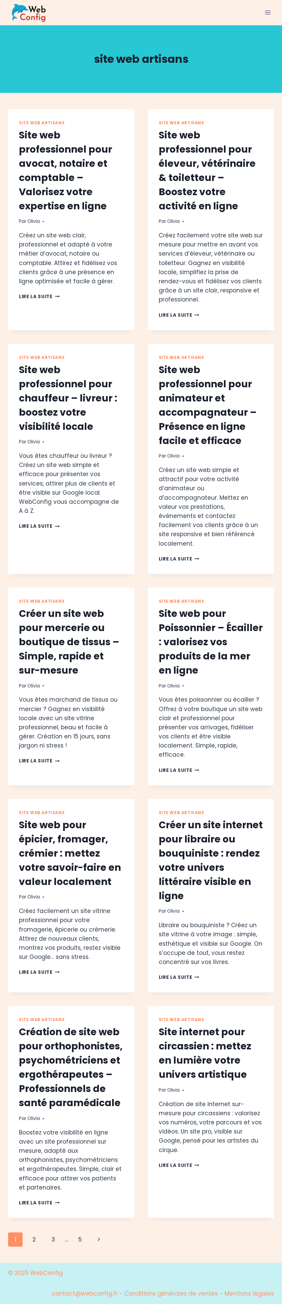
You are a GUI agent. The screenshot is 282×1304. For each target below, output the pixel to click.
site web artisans (42, 123)
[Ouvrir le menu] (267, 12)
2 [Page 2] (34, 1239)
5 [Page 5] (80, 1239)
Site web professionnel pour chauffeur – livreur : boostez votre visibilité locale (68, 398)
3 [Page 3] (53, 1239)
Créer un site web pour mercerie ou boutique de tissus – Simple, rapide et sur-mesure (69, 642)
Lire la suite (39, 296)
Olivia (33, 221)
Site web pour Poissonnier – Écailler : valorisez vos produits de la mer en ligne (211, 642)
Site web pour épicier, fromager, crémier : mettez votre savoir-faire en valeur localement (70, 853)
